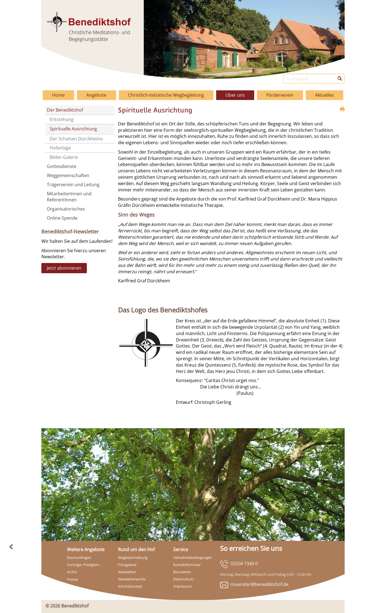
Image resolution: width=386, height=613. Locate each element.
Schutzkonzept (130, 586)
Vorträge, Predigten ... (84, 564)
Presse (72, 579)
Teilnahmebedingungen (192, 557)
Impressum (182, 586)
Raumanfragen (79, 557)
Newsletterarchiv (132, 579)
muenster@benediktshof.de (259, 584)
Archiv (72, 571)
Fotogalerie (127, 564)
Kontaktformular (187, 564)
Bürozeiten (182, 571)
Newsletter (127, 571)
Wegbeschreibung (133, 557)
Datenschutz (183, 579)
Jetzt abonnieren (64, 268)
